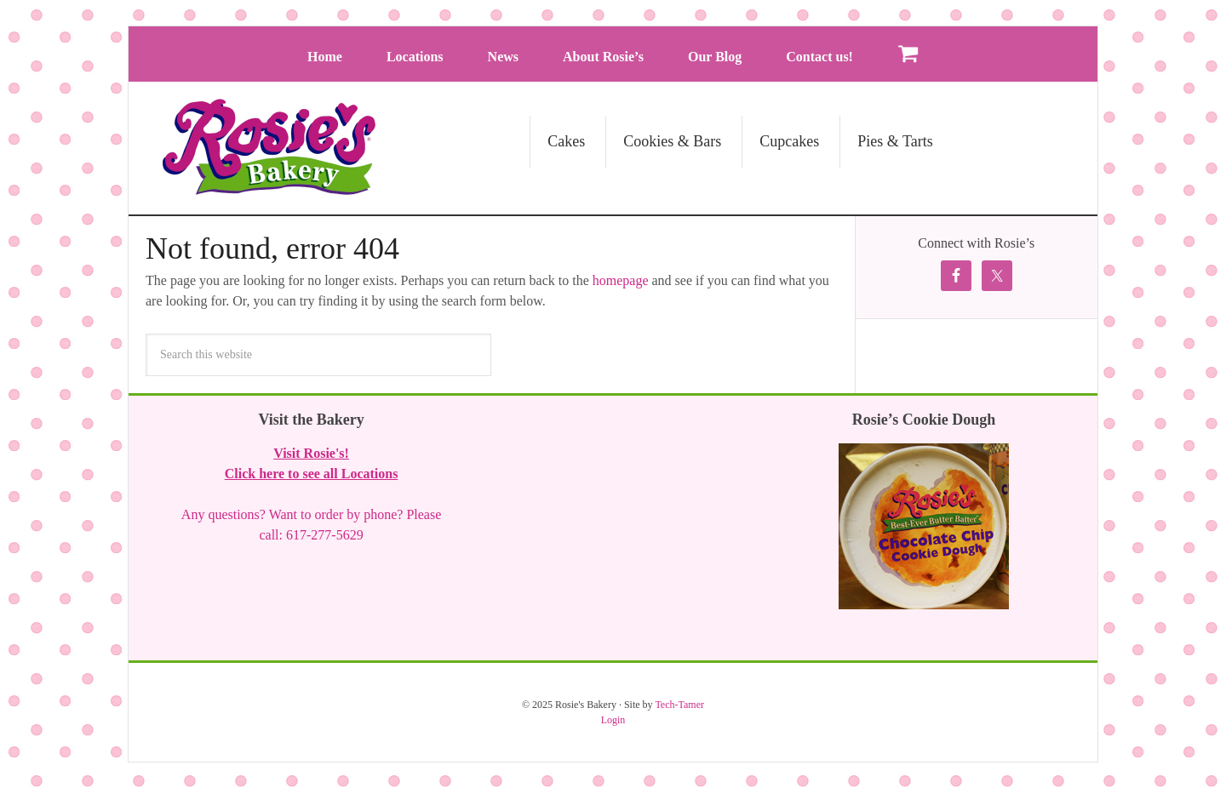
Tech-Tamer (679, 705)
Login (613, 720)
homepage (621, 280)
